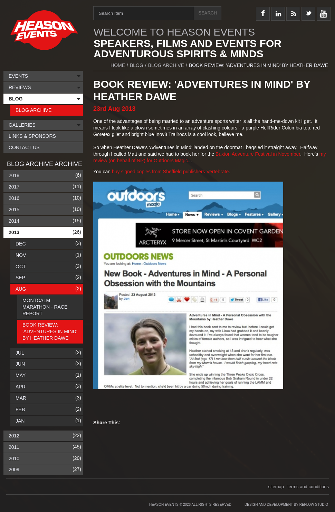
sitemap (276, 486)
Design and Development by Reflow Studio (286, 504)
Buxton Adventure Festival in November (258, 154)
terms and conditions (308, 486)
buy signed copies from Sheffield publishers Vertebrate (170, 171)
